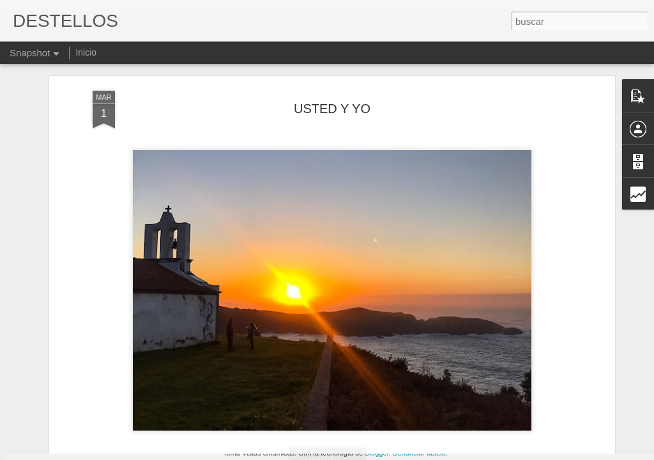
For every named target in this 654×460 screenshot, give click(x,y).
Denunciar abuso (419, 453)
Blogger (376, 453)
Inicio (85, 52)
